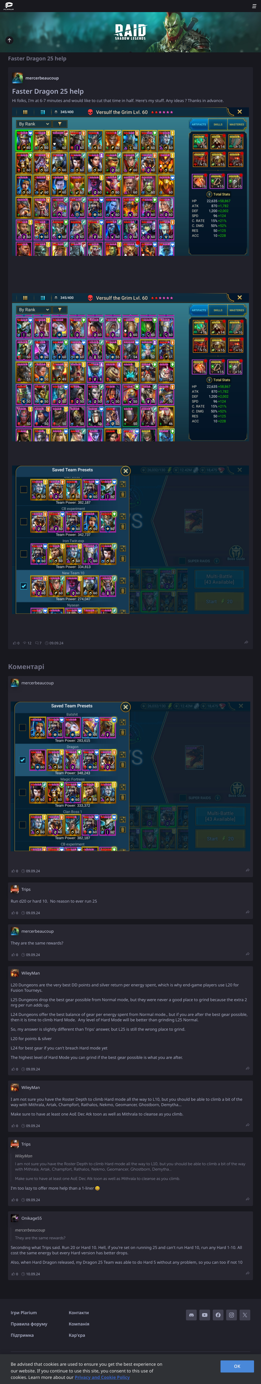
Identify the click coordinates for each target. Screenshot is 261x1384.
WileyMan (30, 973)
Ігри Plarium (24, 1313)
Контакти (79, 1313)
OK (237, 1366)
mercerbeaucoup (42, 78)
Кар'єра (77, 1335)
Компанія (79, 1324)
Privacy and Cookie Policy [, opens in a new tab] (102, 1377)
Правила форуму (29, 1324)
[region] (130, 1369)
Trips (26, 889)
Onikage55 (31, 1218)
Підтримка (22, 1335)
